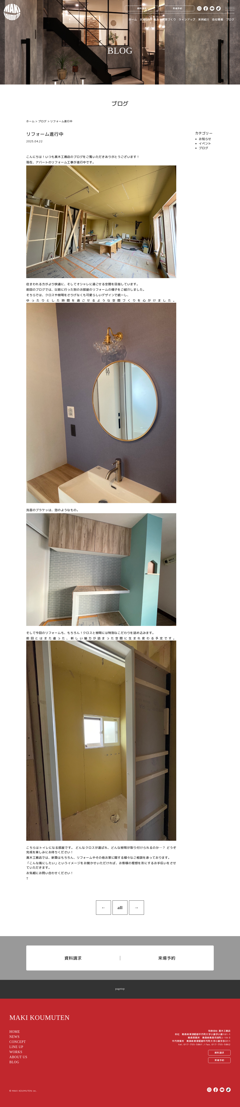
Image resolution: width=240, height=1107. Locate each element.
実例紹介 (203, 19)
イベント (205, 143)
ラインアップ (187, 19)
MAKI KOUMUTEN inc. (24, 1090)
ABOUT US (18, 1057)
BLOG (14, 1062)
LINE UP (16, 1047)
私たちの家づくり (165, 19)
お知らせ (145, 19)
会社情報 (217, 19)
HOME (14, 1032)
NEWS (14, 1037)
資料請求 (142, 8)
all (120, 907)
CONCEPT (17, 1042)
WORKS (15, 1052)
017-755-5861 (193, 1044)
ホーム (133, 19)
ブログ (230, 19)
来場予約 (177, 8)
